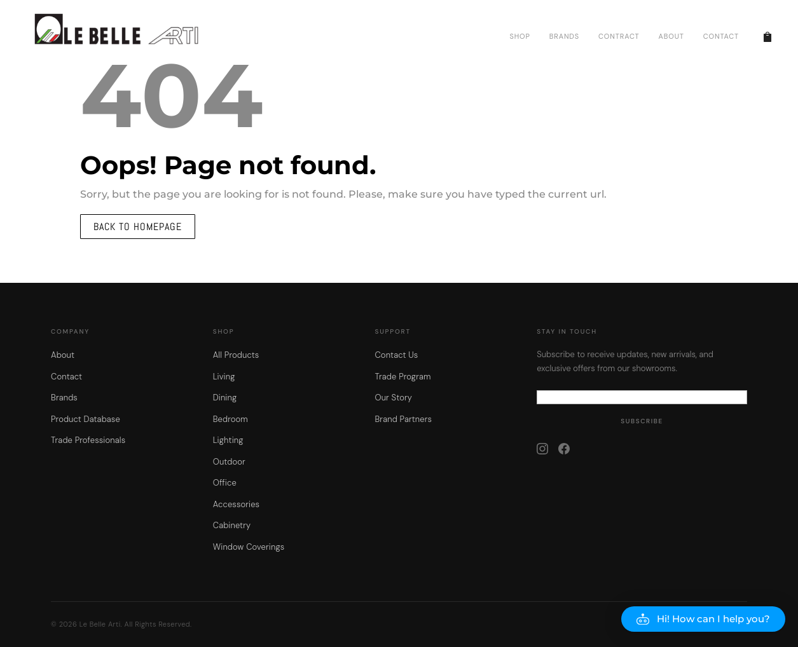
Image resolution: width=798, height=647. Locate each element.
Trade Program (402, 376)
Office (225, 482)
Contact (66, 376)
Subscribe (642, 421)
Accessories (236, 504)
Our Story (393, 397)
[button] (703, 619)
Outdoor (229, 461)
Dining (225, 397)
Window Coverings (249, 546)
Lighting (228, 440)
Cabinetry (232, 525)
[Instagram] (542, 448)
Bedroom (230, 419)
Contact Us (396, 355)
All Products (236, 355)
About (62, 355)
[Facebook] (564, 448)
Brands (64, 397)
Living (224, 376)
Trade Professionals (88, 440)
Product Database (85, 419)
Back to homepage (137, 226)
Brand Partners (403, 419)
